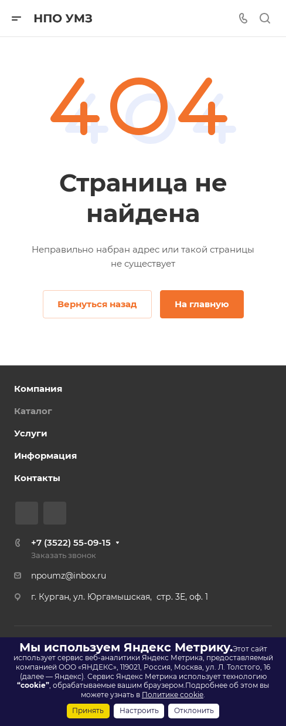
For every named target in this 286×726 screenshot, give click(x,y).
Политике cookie (172, 694)
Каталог (33, 410)
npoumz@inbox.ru (68, 575)
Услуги (30, 433)
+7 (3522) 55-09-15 (71, 542)
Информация (45, 455)
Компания (38, 388)
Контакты (37, 477)
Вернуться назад (97, 304)
